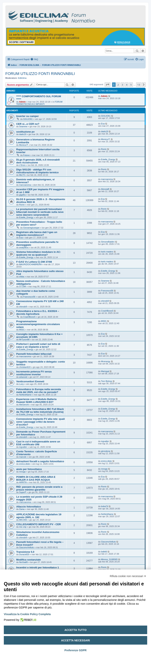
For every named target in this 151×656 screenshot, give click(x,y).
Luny (21, 384)
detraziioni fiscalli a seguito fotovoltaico (40, 461)
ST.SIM (22, 286)
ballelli (104, 551)
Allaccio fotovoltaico (28, 506)
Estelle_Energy (108, 159)
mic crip (22, 527)
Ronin (104, 149)
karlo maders (107, 251)
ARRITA (23, 482)
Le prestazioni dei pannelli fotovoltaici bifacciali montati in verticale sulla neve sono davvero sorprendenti (40, 212)
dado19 (22, 134)
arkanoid (23, 377)
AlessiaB (105, 189)
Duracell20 (24, 554)
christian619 (24, 367)
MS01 (22, 329)
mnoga (22, 472)
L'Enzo (22, 165)
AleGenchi (24, 404)
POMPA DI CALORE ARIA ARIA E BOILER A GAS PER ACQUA (35, 478)
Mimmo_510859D (109, 559)
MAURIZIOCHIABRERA (30, 264)
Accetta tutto (76, 629)
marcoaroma (25, 185)
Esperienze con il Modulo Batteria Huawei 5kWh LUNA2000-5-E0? (36, 400)
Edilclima (22, 78)
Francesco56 (29, 297)
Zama (21, 509)
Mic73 (22, 175)
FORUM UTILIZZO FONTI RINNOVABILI (40, 74)
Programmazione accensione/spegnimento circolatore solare (38, 324)
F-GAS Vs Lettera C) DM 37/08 (34, 261)
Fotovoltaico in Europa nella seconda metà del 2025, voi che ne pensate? (38, 391)
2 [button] (118, 84)
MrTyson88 (24, 339)
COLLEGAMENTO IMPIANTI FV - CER (38, 524)
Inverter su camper (27, 116)
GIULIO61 (28, 119)
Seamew (23, 126)
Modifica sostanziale (28, 559)
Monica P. (23, 145)
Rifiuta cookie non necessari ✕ (128, 576)
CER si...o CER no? (27, 123)
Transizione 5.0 (25, 551)
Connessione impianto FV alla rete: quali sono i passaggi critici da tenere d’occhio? (40, 421)
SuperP (22, 492)
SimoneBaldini (107, 242)
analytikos (23, 247)
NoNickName (25, 395)
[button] (107, 84)
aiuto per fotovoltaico (29, 469)
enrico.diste (24, 464)
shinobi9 (23, 306)
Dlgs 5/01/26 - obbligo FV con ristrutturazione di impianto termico (37, 171)
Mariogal (105, 371)
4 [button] (126, 84)
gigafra (22, 195)
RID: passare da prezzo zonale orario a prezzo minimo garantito (39, 488)
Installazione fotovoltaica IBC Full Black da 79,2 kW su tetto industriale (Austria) (40, 410)
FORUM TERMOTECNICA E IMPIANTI (39, 103)
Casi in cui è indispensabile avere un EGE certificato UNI (38, 443)
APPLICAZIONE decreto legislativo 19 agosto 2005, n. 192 (38, 516)
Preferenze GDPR (76, 650)
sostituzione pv (25, 131)
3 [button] (122, 84)
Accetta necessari (75, 640)
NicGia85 (23, 562)
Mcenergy (105, 361)
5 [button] (131, 84)
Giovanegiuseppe (31, 228)
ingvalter (23, 447)
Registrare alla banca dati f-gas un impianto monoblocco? (36, 233)
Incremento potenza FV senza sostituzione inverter (34, 373)
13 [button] (138, 84)
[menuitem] (34, 59)
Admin (22, 102)
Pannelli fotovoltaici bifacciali (34, 353)
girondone (105, 451)
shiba (21, 276)
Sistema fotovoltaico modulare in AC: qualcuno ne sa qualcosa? (38, 253)
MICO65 (23, 520)
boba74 (104, 506)
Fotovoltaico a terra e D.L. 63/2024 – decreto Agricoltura (37, 312)
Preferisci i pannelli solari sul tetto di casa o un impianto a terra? (38, 345)
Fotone (26, 155)
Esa (103, 123)
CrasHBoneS (29, 317)
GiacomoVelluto (26, 547)
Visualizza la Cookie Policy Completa (27, 614)
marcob (22, 457)
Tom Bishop (106, 381)
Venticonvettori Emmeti (30, 381)
